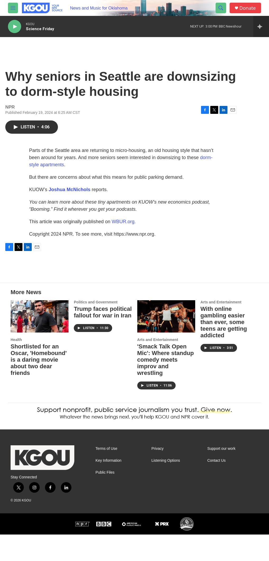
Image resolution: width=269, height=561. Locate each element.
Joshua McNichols (69, 195)
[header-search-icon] (221, 8)
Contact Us (216, 487)
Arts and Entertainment (157, 366)
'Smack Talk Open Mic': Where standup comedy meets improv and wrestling (165, 386)
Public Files (105, 499)
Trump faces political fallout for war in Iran (103, 338)
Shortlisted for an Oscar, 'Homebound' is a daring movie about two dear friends (39, 386)
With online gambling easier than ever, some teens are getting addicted (223, 348)
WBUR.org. (124, 227)
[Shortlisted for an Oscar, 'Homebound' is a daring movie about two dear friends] (40, 343)
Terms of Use (106, 475)
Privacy (157, 475)
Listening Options (165, 487)
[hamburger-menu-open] (13, 8)
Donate (247, 8)
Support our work (221, 475)
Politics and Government (95, 328)
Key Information (108, 487)
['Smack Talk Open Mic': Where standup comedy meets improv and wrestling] (166, 343)
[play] (14, 27)
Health (16, 366)
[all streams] (261, 26)
